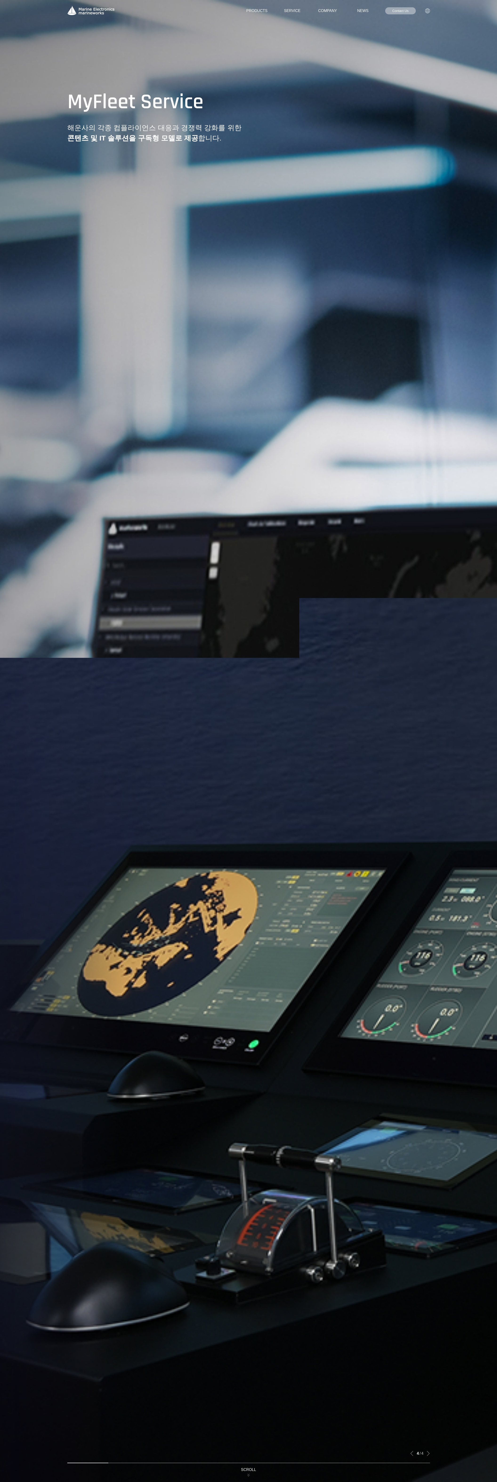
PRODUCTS (256, 11)
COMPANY (327, 11)
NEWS (362, 11)
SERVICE (292, 11)
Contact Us (400, 11)
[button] (411, 1453)
